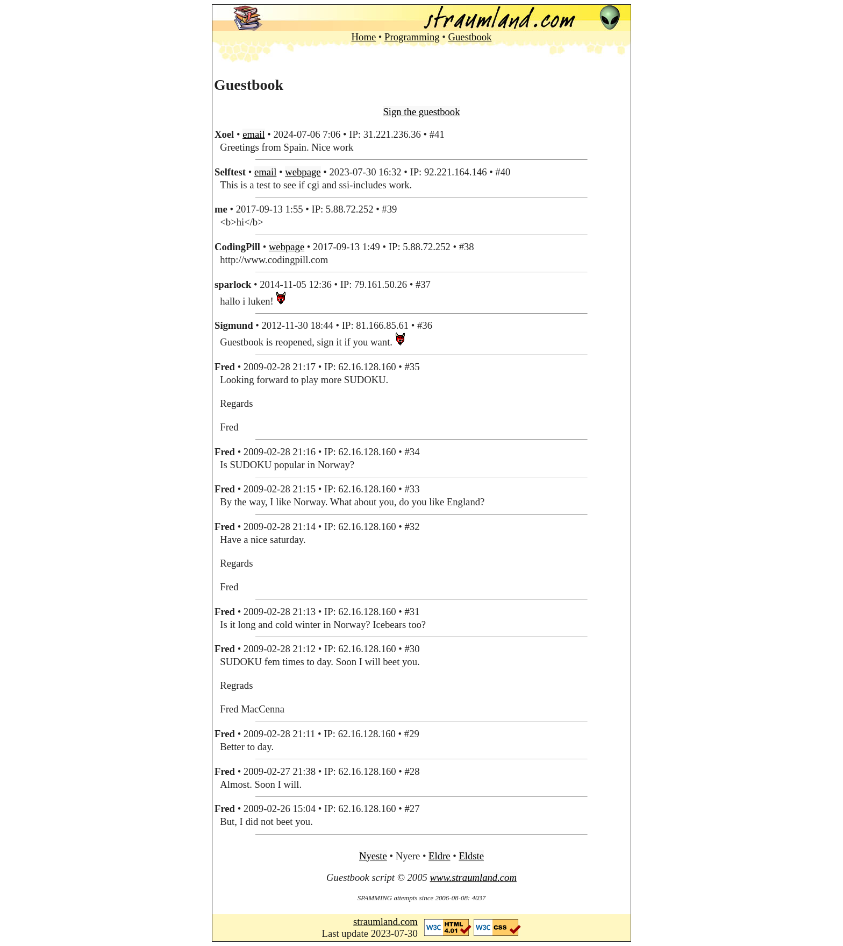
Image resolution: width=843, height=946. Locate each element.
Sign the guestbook (421, 111)
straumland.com (385, 921)
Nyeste (373, 856)
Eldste (471, 856)
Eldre (439, 856)
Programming (412, 37)
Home (364, 37)
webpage (302, 172)
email (253, 134)
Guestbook (470, 37)
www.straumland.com (473, 877)
